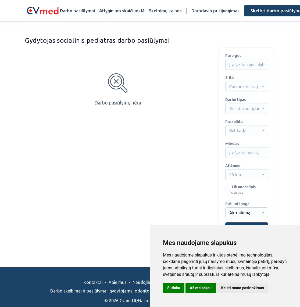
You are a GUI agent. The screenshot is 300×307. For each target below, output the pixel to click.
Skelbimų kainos (165, 10)
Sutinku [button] (173, 288)
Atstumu (232, 166)
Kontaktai (93, 282)
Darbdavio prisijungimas (215, 10)
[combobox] (246, 86)
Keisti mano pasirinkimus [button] (242, 288)
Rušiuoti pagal (238, 204)
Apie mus (118, 282)
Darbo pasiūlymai (77, 10)
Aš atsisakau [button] (201, 288)
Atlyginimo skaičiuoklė (122, 10)
